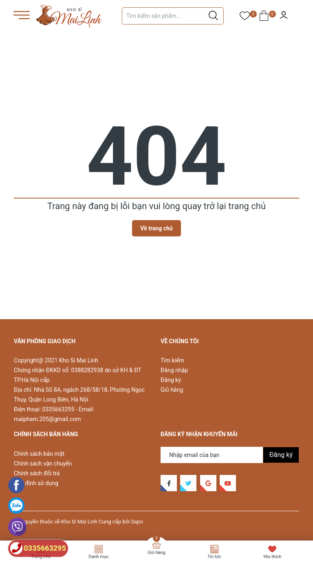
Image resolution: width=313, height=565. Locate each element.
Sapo (137, 522)
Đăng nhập (174, 370)
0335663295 (58, 409)
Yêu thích (272, 556)
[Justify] (213, 16)
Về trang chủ (156, 228)
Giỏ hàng (172, 389)
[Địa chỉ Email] (230, 455)
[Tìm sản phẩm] (172, 16)
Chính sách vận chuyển (43, 463)
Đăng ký (171, 380)
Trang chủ (41, 556)
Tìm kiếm (172, 360)
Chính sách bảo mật (39, 453)
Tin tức (214, 556)
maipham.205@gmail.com (47, 419)
